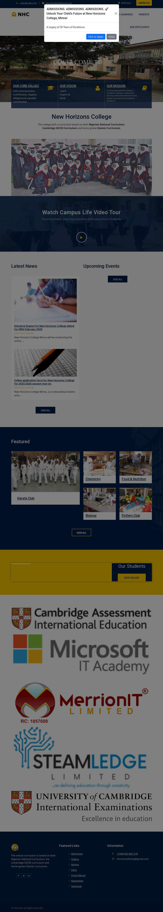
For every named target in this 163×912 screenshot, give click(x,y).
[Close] (116, 13)
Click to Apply (95, 36)
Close (111, 36)
